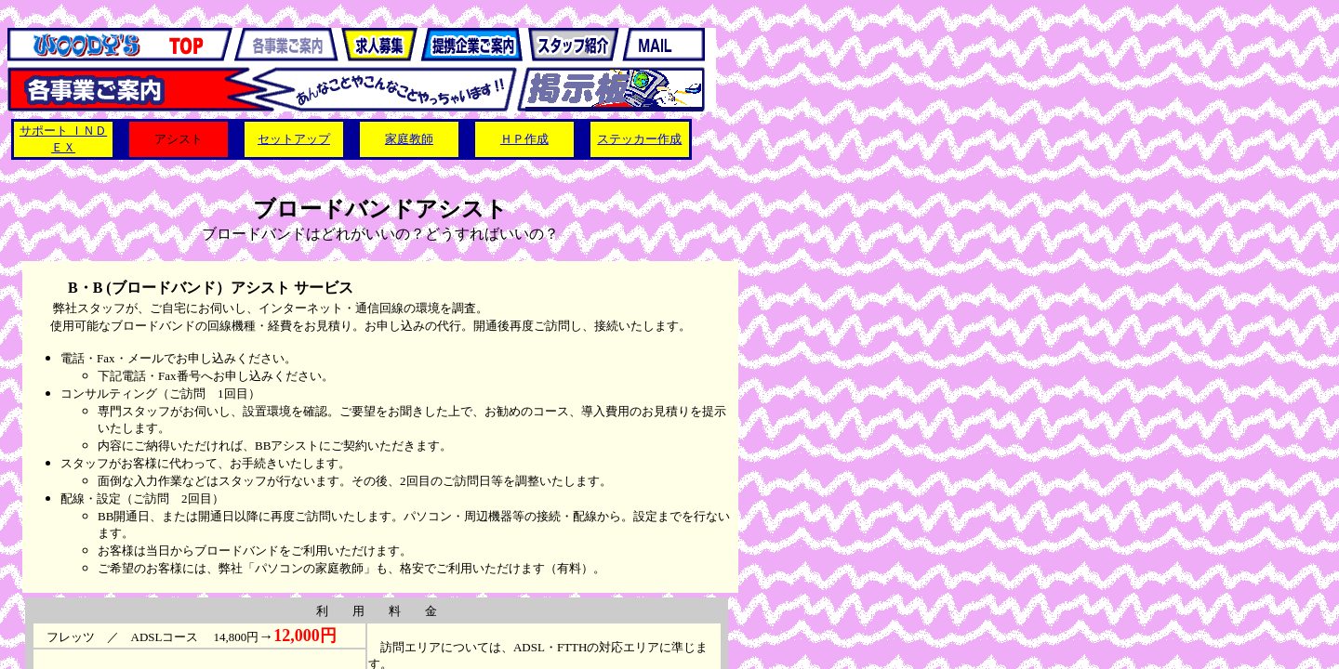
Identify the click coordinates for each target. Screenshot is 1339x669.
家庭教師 (409, 139)
